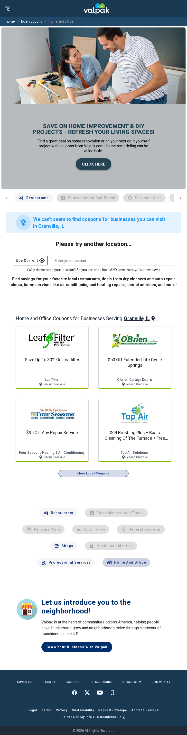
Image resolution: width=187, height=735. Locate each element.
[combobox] (113, 260)
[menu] (7, 8)
